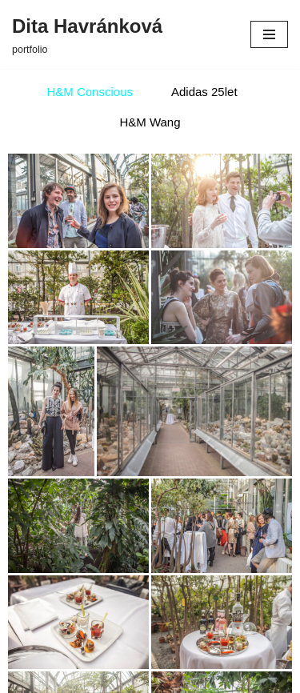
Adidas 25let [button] (204, 91)
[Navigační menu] (269, 34)
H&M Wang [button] (149, 122)
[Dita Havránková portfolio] (87, 34)
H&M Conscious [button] (89, 91)
